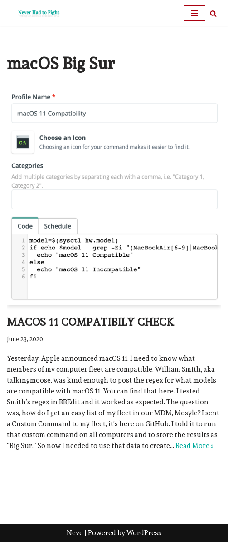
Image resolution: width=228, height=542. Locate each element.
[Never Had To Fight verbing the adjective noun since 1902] (34, 13)
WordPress (143, 533)
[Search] (213, 13)
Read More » (194, 446)
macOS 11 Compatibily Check (90, 321)
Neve (75, 533)
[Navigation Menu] (194, 13)
